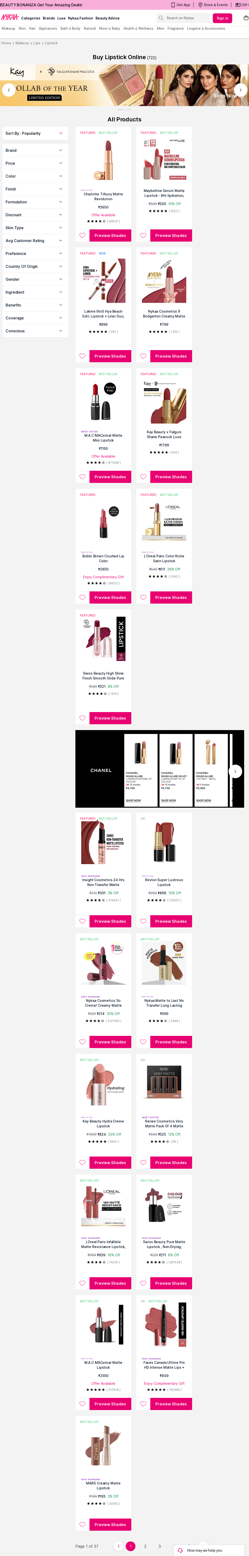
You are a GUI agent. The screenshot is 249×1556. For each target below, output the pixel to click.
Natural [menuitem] (90, 28)
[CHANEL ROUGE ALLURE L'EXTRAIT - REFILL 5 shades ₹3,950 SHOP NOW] (211, 770)
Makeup (22, 43)
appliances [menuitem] (48, 28)
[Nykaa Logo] (10, 17)
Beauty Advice (108, 18)
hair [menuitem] (32, 28)
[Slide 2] (128, 109)
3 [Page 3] (160, 1546)
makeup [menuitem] (8, 28)
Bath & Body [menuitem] (70, 28)
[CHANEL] (105, 770)
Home (6, 43)
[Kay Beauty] (124, 85)
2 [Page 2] (145, 1546)
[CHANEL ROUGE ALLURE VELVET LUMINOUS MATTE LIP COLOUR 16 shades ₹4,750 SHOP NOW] (176, 770)
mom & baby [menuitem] (109, 28)
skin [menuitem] (22, 28)
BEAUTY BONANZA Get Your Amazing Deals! (41, 4)
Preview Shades (110, 235)
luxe (61, 18)
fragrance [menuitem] (176, 28)
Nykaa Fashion (80, 18)
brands (49, 18)
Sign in (222, 18)
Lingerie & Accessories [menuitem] (206, 28)
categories (30, 18)
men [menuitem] (160, 28)
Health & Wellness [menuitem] (139, 28)
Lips (36, 43)
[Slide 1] (121, 109)
